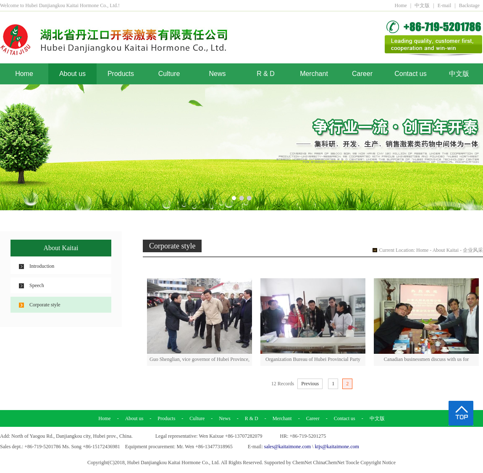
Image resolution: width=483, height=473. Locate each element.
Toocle (352, 462)
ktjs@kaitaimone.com (337, 446)
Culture (169, 73)
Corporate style (44, 305)
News (217, 73)
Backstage (469, 5)
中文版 (422, 5)
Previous (310, 384)
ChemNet (302, 462)
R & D (266, 73)
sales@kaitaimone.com (287, 446)
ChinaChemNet (328, 462)
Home (400, 5)
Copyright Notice (378, 462)
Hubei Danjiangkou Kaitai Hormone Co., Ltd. (173, 462)
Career (362, 73)
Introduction (41, 266)
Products (121, 73)
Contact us (410, 73)
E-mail (445, 5)
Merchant (314, 73)
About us (72, 73)
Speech (36, 285)
